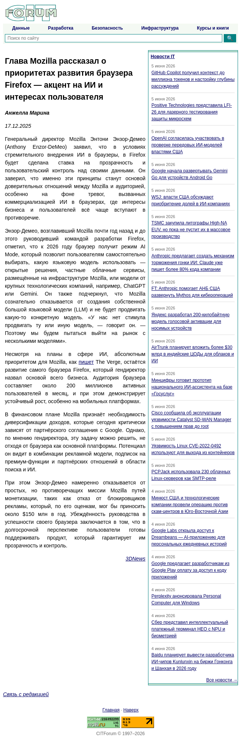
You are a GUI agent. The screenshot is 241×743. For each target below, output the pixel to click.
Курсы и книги (213, 28)
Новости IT (163, 56)
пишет (86, 362)
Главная (111, 710)
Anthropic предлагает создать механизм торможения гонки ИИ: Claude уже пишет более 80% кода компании (192, 262)
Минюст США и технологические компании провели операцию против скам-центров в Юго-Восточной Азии (189, 504)
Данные (21, 28)
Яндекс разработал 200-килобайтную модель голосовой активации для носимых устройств (190, 321)
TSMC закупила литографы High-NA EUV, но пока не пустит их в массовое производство (191, 229)
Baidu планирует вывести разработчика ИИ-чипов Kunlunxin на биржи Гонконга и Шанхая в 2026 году (192, 661)
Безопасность (107, 28)
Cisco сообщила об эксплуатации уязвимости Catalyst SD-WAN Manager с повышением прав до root (191, 419)
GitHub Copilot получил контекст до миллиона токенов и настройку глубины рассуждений (193, 79)
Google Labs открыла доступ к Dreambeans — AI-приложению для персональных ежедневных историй (189, 537)
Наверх (131, 710)
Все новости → (222, 680)
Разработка (60, 28)
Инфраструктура (159, 28)
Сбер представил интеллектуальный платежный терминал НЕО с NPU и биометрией (189, 629)
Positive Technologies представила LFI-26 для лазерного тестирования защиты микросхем (191, 112)
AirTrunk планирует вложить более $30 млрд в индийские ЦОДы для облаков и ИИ (192, 354)
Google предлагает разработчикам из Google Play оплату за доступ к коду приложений (190, 570)
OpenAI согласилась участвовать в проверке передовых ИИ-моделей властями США (187, 145)
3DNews (135, 559)
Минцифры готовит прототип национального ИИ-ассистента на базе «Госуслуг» (191, 387)
